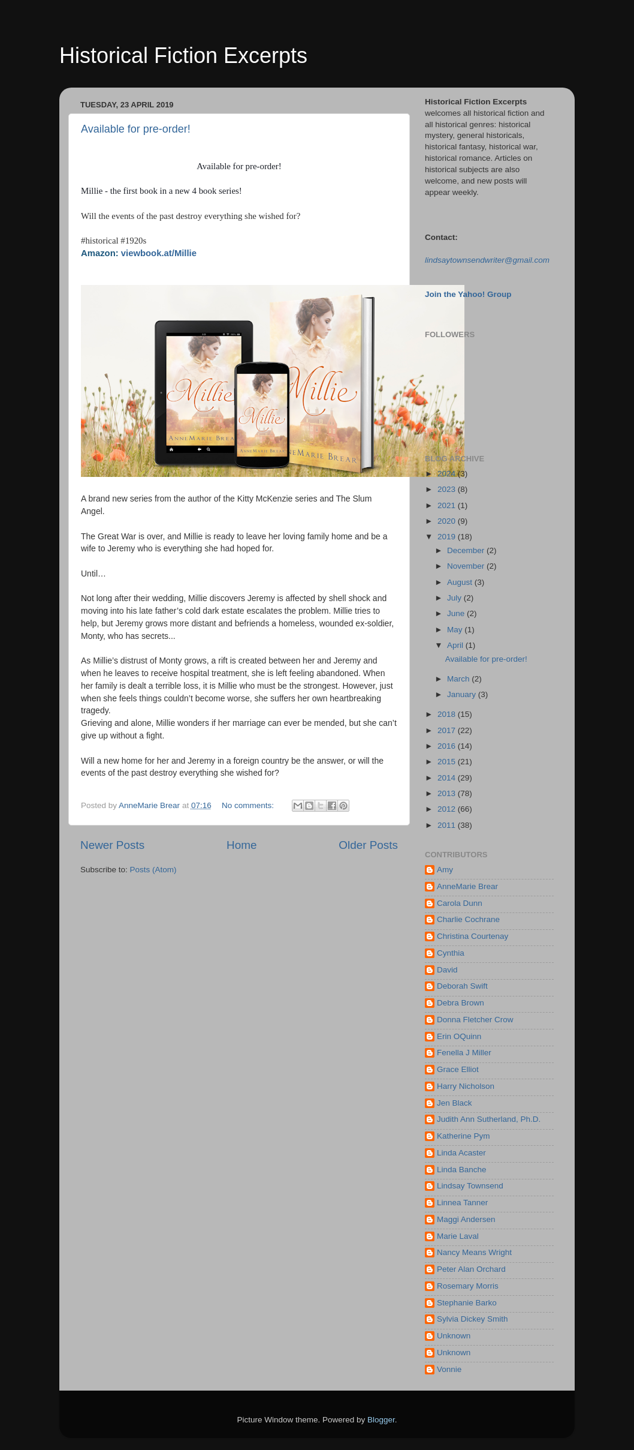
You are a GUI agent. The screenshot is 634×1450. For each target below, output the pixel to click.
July (455, 597)
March (459, 678)
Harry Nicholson (465, 1086)
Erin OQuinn (459, 1036)
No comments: (249, 805)
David (447, 969)
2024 (447, 473)
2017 (447, 730)
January (462, 694)
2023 (447, 489)
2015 (447, 761)
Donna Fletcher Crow (475, 1019)
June (457, 613)
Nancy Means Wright (474, 1252)
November (467, 566)
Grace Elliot (458, 1069)
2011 (447, 825)
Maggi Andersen (466, 1219)
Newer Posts (112, 845)
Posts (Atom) (153, 869)
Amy (445, 869)
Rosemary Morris (468, 1285)
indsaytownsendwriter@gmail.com (488, 260)
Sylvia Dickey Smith (472, 1318)
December (467, 550)
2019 (447, 536)
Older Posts (368, 845)
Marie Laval (458, 1236)
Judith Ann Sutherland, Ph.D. (489, 1119)
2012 (447, 808)
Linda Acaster (461, 1152)
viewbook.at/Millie (159, 253)
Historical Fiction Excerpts (183, 55)
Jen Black (454, 1102)
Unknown (453, 1335)
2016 (447, 745)
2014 (447, 777)
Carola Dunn (459, 903)
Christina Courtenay (472, 936)
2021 (447, 505)
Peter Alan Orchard (471, 1269)
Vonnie (449, 1369)
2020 (447, 521)
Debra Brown (460, 1002)
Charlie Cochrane (468, 919)
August (461, 582)
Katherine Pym (463, 1135)
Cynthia (450, 952)
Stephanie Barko (467, 1302)
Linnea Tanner (462, 1202)
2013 (447, 793)
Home (241, 845)
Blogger (381, 1419)
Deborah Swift (462, 985)
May (455, 629)
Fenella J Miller (464, 1052)
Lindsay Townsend (470, 1185)
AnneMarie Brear (467, 886)
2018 (447, 714)
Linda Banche (462, 1169)
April (456, 645)
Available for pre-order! (136, 129)
